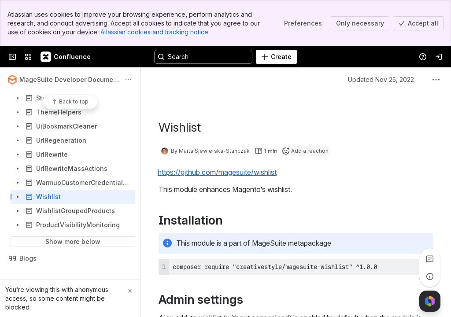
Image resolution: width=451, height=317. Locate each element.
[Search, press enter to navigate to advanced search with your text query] (203, 57)
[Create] (276, 57)
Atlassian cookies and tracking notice (154, 32)
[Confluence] (66, 57)
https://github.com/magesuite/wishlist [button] (217, 172)
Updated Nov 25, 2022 (381, 79)
